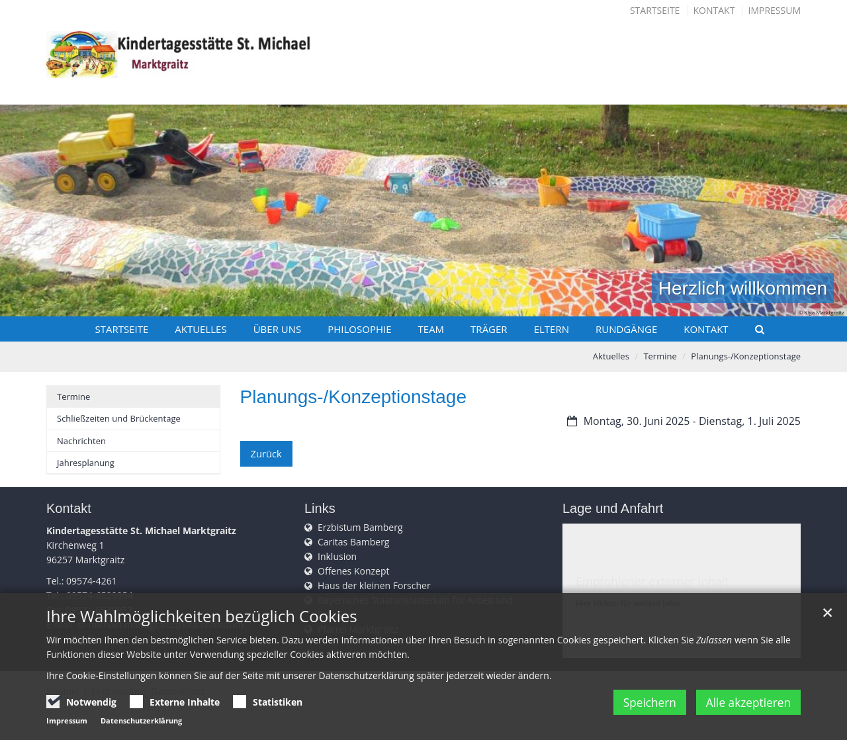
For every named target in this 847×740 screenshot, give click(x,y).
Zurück (266, 453)
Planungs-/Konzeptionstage (746, 356)
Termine (659, 356)
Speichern (639, 709)
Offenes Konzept (354, 571)
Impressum (774, 10)
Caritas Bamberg (353, 541)
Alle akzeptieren (745, 709)
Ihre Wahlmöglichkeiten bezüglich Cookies (201, 623)
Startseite (655, 10)
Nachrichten (81, 441)
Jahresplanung (85, 463)
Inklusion (337, 556)
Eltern (551, 329)
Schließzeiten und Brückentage (119, 418)
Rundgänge (626, 329)
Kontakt (714, 10)
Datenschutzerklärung (141, 728)
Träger (489, 329)
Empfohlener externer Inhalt (652, 581)
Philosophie (359, 329)
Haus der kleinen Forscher (374, 585)
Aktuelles (200, 329)
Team (431, 329)
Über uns (277, 329)
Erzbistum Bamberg (360, 527)
